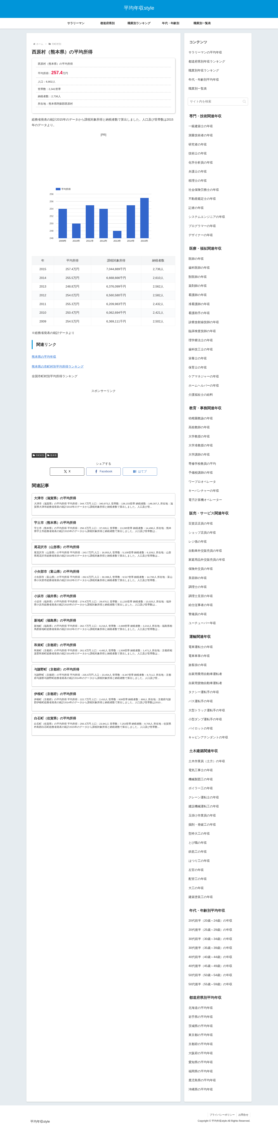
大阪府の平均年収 (201, 1053)
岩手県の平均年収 (201, 1017)
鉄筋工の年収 (198, 851)
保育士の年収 (198, 367)
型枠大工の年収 (199, 833)
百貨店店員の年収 (201, 523)
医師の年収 (196, 258)
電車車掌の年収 (199, 656)
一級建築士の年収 (201, 126)
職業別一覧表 (198, 88)
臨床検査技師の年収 (202, 331)
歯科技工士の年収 (201, 349)
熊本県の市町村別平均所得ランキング (58, 366)
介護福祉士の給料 (201, 394)
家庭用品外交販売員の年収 (207, 559)
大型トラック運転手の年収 (207, 710)
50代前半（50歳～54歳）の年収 (210, 975)
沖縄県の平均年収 (201, 1089)
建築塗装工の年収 (201, 897)
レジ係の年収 (198, 541)
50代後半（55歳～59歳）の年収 (210, 984)
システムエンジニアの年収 (207, 217)
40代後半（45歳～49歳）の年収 (210, 966)
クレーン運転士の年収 (204, 797)
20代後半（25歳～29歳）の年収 (210, 929)
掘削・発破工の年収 (202, 824)
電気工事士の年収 (201, 770)
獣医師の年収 (198, 277)
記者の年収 (196, 208)
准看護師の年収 (199, 304)
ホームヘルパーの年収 (204, 385)
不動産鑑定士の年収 (202, 198)
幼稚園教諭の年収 (201, 418)
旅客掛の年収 (198, 665)
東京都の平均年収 (201, 1035)
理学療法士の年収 (201, 340)
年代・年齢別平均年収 (204, 79)
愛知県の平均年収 (201, 1062)
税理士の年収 (198, 180)
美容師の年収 (198, 578)
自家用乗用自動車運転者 (205, 674)
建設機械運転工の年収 (204, 806)
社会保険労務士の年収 (204, 189)
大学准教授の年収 (201, 445)
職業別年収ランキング (204, 70)
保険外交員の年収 (201, 569)
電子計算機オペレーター (205, 500)
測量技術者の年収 (201, 135)
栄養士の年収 (198, 358)
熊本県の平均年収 (44, 356)
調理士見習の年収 (201, 596)
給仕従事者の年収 (201, 605)
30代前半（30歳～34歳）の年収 (210, 939)
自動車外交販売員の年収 (205, 550)
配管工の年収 (198, 879)
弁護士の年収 (198, 171)
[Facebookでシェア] (103, 472)
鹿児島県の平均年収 (202, 1080)
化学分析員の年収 (201, 162)
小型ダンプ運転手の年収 (205, 719)
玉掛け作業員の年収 (202, 815)
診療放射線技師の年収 (204, 322)
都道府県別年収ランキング (207, 61)
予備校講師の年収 (201, 472)
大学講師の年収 (199, 454)
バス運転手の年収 (201, 701)
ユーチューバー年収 (202, 623)
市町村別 (38, 455)
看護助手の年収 (199, 313)
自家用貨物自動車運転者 (205, 683)
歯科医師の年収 (199, 267)
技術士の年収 (198, 153)
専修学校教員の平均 (202, 463)
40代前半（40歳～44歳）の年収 (210, 957)
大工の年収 (196, 888)
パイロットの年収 (201, 728)
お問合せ (243, 1114)
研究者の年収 (198, 144)
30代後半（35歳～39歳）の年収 (210, 948)
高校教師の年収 (199, 427)
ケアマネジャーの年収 (204, 376)
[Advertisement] (103, 160)
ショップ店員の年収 (202, 532)
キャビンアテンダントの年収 (208, 737)
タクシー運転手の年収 (204, 692)
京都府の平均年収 (201, 1044)
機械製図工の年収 (201, 779)
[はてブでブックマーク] (140, 472)
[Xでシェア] (67, 472)
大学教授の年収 (199, 436)
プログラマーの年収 (202, 226)
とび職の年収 (198, 842)
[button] (244, 101)
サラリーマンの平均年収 (205, 52)
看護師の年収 (198, 295)
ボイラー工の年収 (201, 788)
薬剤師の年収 (198, 286)
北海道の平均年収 (201, 1008)
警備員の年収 (198, 614)
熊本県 (52, 455)
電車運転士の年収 (201, 647)
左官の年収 (196, 870)
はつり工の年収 (199, 861)
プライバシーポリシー (221, 1114)
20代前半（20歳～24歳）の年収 (210, 920)
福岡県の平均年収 (201, 1071)
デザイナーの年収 (201, 235)
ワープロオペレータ (202, 481)
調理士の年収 (198, 587)
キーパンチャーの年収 (204, 490)
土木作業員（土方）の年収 (207, 761)
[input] (218, 102)
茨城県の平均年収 (201, 1026)
